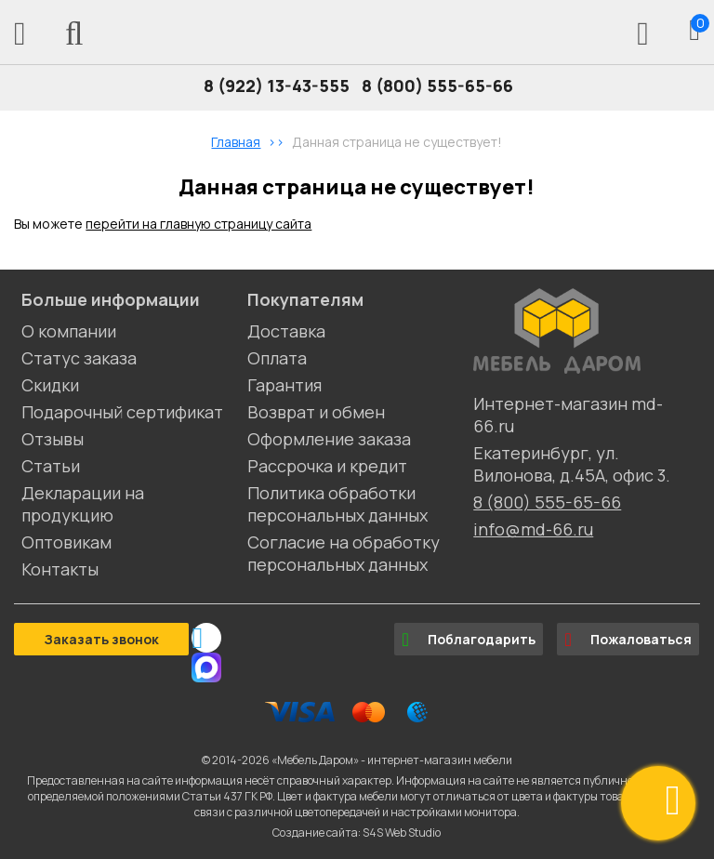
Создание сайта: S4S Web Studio (356, 832)
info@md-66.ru (533, 529)
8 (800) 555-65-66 (437, 85)
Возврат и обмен (316, 412)
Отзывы (52, 439)
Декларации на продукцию (82, 504)
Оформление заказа (329, 439)
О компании (68, 331)
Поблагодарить (469, 639)
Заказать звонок (101, 639)
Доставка (286, 331)
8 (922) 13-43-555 (277, 85)
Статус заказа (79, 358)
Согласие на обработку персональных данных (343, 553)
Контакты (60, 569)
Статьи (50, 466)
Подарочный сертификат (122, 412)
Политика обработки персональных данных (337, 504)
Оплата (277, 358)
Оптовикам (66, 542)
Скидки (50, 385)
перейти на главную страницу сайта (198, 223)
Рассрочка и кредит (327, 466)
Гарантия (284, 385)
